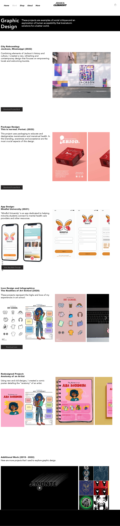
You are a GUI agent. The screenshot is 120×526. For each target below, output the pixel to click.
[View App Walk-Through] (12, 267)
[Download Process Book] (12, 109)
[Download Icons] (12, 347)
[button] (115, 5)
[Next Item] (107, 75)
